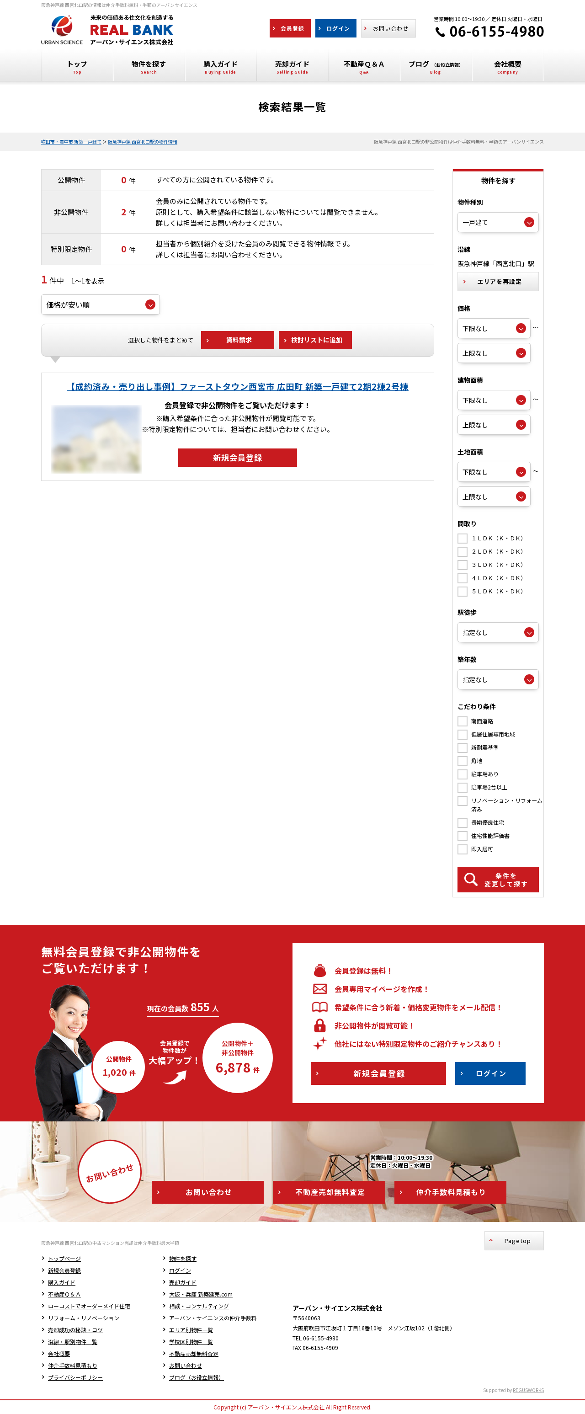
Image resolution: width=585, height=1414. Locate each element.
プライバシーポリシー (75, 1377)
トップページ (64, 1258)
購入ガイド (61, 1282)
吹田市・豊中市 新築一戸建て (71, 141)
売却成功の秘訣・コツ (75, 1330)
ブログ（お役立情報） (196, 1377)
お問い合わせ (185, 1365)
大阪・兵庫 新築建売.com (201, 1294)
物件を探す (183, 1258)
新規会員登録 (64, 1270)
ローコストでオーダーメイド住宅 (89, 1306)
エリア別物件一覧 (191, 1330)
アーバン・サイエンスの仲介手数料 (213, 1318)
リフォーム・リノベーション (83, 1318)
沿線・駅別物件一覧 (72, 1341)
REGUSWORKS (528, 1390)
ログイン (180, 1270)
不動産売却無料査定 (193, 1353)
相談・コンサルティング (199, 1306)
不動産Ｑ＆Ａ (64, 1294)
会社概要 (59, 1353)
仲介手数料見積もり (72, 1365)
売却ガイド (183, 1282)
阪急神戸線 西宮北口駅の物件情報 (142, 141)
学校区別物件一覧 (191, 1341)
